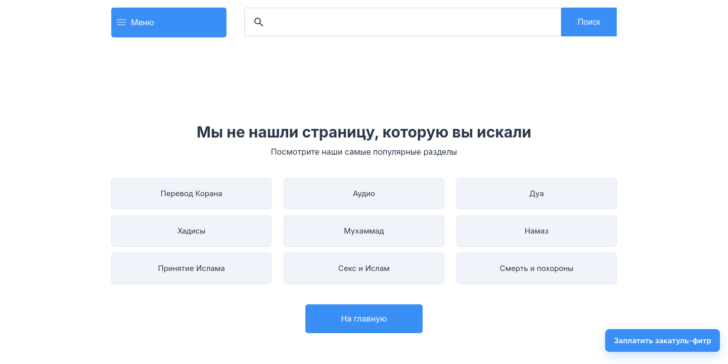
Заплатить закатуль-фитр (662, 340)
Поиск (589, 22)
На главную (364, 318)
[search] (401, 22)
